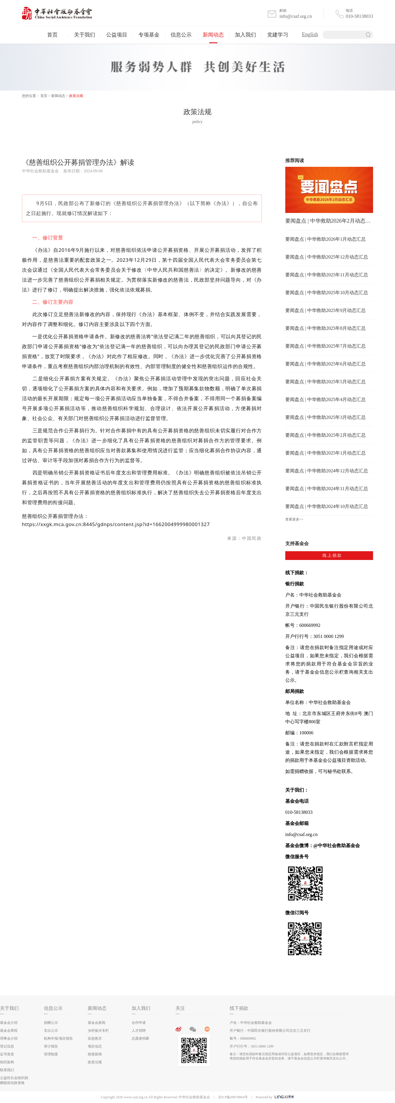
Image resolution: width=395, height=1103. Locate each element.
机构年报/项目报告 (58, 1038)
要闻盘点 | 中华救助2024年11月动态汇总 (326, 488)
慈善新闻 (95, 1054)
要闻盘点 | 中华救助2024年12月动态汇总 (326, 470)
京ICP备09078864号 (233, 1097)
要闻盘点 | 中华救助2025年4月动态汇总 (325, 399)
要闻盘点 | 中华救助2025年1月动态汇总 (325, 452)
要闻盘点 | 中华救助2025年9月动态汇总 (325, 310)
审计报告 (51, 1046)
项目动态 (95, 1046)
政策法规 (76, 96)
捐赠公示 (51, 1023)
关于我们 (84, 35)
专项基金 (148, 35)
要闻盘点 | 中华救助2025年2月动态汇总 (325, 435)
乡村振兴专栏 (98, 1031)
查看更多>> (294, 519)
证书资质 (7, 1054)
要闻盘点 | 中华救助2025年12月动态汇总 (326, 256)
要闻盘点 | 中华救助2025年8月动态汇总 (325, 328)
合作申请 (139, 1023)
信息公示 (181, 35)
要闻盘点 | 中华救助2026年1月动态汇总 (325, 239)
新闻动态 (213, 35)
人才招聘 (139, 1031)
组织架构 (7, 1062)
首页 (52, 35)
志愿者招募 (140, 1038)
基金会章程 (9, 1031)
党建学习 (277, 35)
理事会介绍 (9, 1038)
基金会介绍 (9, 1023)
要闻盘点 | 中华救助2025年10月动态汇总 (326, 292)
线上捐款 (332, 555)
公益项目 (116, 35)
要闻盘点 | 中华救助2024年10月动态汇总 (326, 506)
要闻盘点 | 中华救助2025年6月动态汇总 (325, 363)
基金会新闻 (96, 1023)
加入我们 (245, 35)
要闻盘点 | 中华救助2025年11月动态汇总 (326, 274)
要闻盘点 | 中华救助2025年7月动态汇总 (325, 346)
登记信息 (7, 1046)
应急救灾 (95, 1038)
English (310, 34)
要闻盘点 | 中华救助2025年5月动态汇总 (325, 381)
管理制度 (51, 1054)
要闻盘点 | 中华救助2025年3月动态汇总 (325, 417)
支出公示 (51, 1031)
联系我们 (7, 1070)
